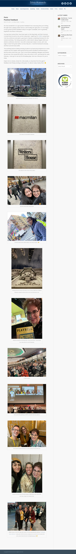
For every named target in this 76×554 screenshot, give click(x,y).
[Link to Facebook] (62, 3)
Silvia (23, 22)
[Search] (64, 9)
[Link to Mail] (65, 3)
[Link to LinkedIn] (70, 3)
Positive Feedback (11, 20)
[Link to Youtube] (68, 3)
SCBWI (40, 36)
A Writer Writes (16, 22)
